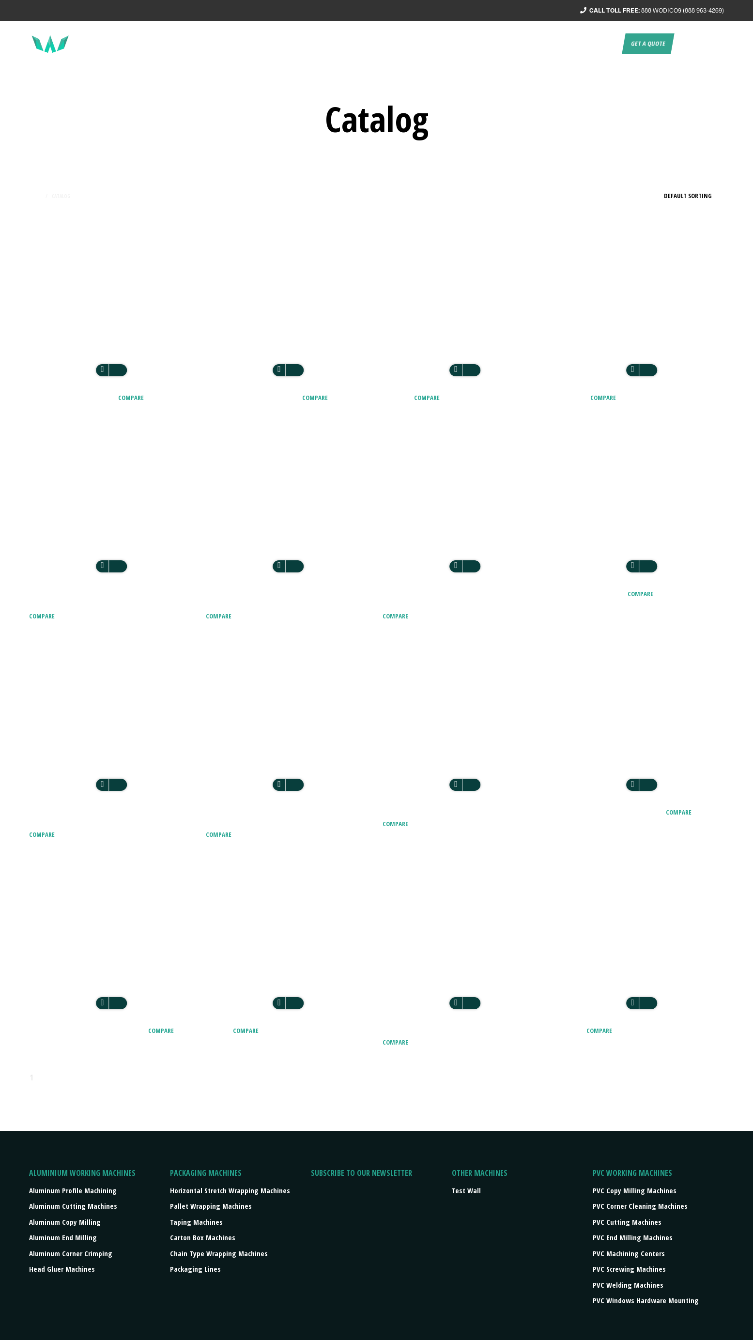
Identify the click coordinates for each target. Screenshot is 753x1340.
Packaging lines (195, 1269)
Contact (602, 43)
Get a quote (648, 43)
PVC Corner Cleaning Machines (640, 1206)
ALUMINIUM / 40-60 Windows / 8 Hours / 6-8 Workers (110, 598)
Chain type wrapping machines (219, 1253)
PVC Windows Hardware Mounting (646, 1300)
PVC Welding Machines (628, 1285)
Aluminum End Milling (63, 1237)
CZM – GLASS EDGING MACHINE (87, 1029)
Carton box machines (202, 1237)
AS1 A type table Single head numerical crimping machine (99, 817)
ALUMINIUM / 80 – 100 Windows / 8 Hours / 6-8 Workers (284, 598)
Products (500, 43)
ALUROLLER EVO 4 (592, 593)
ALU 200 (397, 396)
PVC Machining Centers (629, 1253)
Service (419, 43)
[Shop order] (678, 195)
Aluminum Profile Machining (73, 1190)
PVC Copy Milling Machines (634, 1190)
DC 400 (571, 1029)
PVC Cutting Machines (627, 1222)
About (384, 43)
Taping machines (196, 1222)
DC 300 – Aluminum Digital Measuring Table (461, 1029)
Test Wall (466, 1190)
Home (35, 196)
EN (685, 43)
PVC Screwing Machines (629, 1269)
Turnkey (458, 43)
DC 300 (218, 1029)
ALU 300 (573, 396)
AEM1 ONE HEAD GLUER (72, 396)
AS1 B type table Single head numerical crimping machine (276, 817)
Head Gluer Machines (62, 1269)
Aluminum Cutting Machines (73, 1206)
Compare (131, 398)
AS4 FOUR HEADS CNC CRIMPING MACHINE (462, 811)
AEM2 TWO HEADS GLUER (253, 396)
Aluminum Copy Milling (65, 1222)
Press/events (555, 43)
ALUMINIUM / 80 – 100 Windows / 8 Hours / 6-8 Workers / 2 (461, 598)
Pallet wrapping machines (211, 1206)
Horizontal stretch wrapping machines (230, 1190)
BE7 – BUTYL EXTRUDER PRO (611, 811)
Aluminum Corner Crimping (70, 1253)
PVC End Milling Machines (633, 1237)
